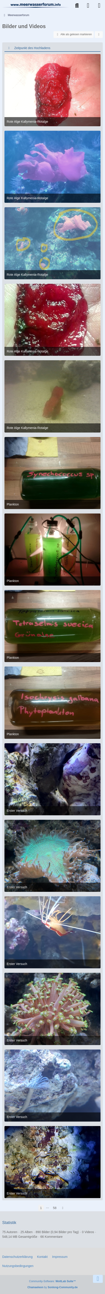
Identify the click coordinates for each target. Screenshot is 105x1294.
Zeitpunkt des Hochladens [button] (32, 48)
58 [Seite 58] (55, 1208)
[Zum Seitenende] (98, 1279)
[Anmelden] (88, 5)
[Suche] (76, 5)
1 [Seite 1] (41, 1208)
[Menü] (99, 5)
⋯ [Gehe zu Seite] (47, 1208)
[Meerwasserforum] (35, 5)
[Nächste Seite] (63, 1208)
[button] (99, 34)
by (52, 1287)
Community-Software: (52, 1281)
